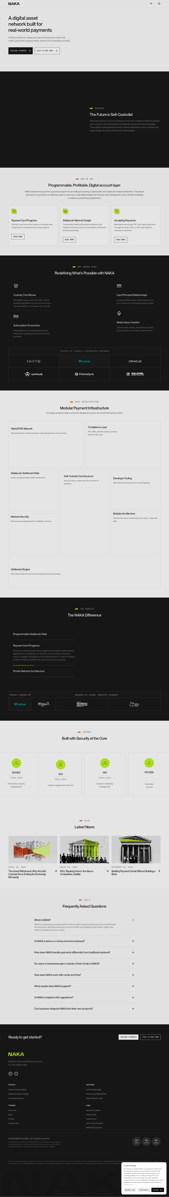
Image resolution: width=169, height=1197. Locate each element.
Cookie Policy (128, 1184)
